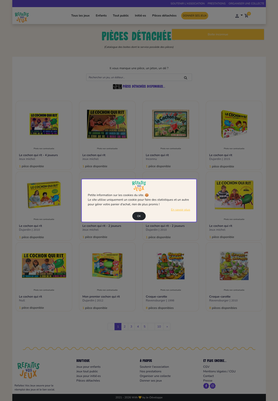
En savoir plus (180, 209)
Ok (139, 216)
